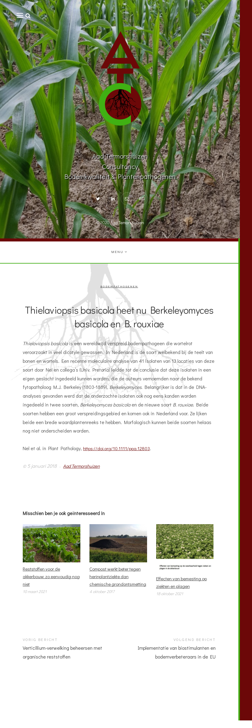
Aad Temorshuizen (127, 222)
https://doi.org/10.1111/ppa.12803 (118, 448)
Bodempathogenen (119, 286)
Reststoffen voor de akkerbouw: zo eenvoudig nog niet (49, 577)
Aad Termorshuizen (82, 466)
